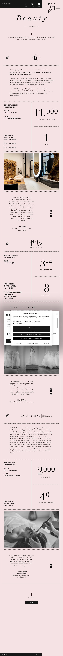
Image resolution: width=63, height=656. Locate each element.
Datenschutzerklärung (32, 343)
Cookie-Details (17, 343)
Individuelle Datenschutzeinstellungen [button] (31, 338)
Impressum (46, 343)
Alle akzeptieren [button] (31, 330)
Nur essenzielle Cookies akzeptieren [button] (31, 334)
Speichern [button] (31, 327)
